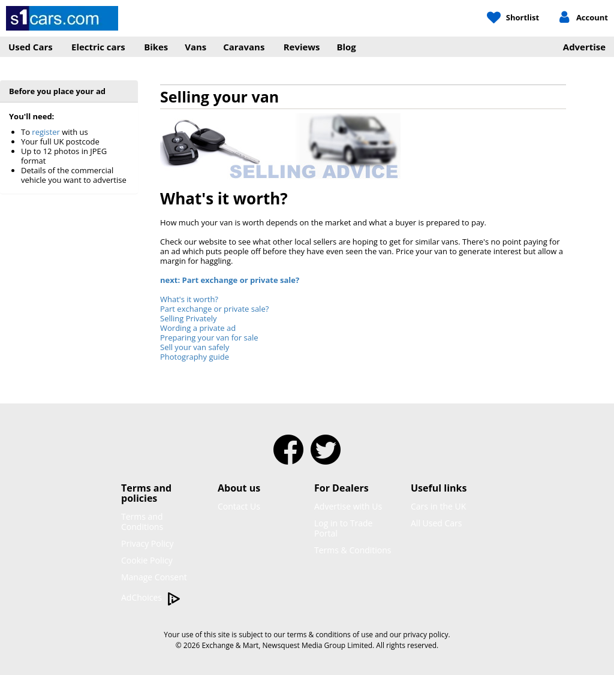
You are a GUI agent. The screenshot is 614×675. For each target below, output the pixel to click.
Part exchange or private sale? (214, 308)
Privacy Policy (147, 543)
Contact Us (239, 506)
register (45, 131)
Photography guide (194, 356)
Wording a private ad (198, 328)
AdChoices (150, 598)
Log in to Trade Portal (343, 528)
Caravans (243, 47)
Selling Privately (188, 318)
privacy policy (425, 634)
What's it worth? (189, 299)
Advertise (584, 47)
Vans (195, 47)
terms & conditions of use (330, 634)
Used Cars (30, 47)
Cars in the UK (438, 506)
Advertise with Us (348, 506)
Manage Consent (154, 577)
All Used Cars (436, 523)
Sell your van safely (194, 347)
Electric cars (98, 47)
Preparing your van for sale (209, 337)
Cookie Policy (147, 560)
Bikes (156, 47)
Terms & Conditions (353, 550)
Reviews (302, 47)
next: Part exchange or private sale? (229, 280)
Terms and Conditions (142, 521)
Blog (346, 47)
